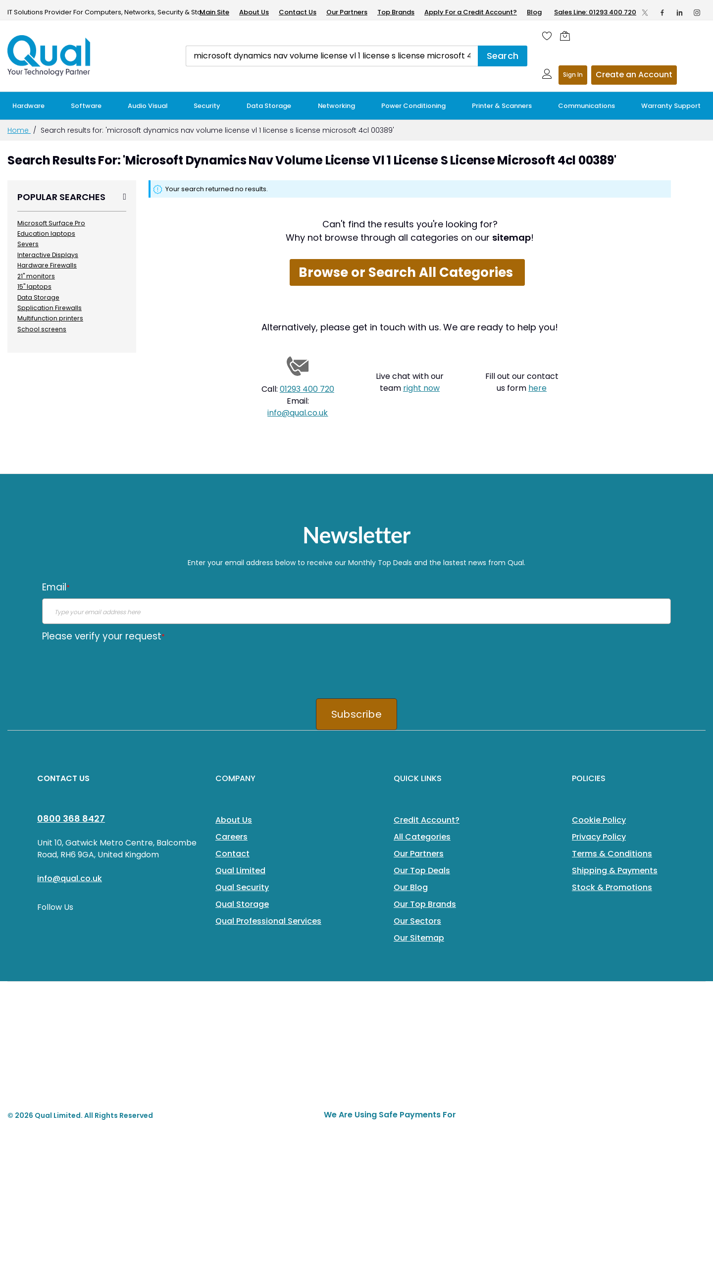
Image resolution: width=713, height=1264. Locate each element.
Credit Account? (426, 820)
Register (634, 75)
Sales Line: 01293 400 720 (595, 12)
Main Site (214, 12)
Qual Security (242, 887)
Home (19, 130)
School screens (41, 329)
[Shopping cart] (567, 35)
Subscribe (356, 714)
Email (56, 587)
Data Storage (38, 297)
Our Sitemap (419, 938)
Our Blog (411, 887)
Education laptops (46, 233)
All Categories (422, 837)
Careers (231, 837)
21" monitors (36, 276)
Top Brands (395, 12)
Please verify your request (103, 636)
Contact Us (297, 12)
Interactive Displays (47, 255)
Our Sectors (417, 921)
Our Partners (346, 12)
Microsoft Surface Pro (51, 223)
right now (421, 388)
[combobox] (332, 56)
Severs (28, 244)
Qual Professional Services (268, 921)
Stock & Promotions (612, 887)
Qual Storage (242, 904)
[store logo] (49, 55)
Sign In (573, 74)
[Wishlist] (547, 35)
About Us (254, 12)
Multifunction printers (50, 318)
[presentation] (117, 666)
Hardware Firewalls (47, 265)
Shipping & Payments (615, 870)
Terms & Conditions (612, 853)
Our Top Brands (425, 904)
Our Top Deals (422, 870)
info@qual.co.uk (297, 413)
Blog (534, 12)
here (537, 388)
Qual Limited (240, 870)
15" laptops (34, 286)
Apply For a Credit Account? (470, 12)
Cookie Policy (599, 820)
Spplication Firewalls (49, 308)
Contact (232, 853)
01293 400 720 (307, 389)
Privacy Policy (599, 837)
